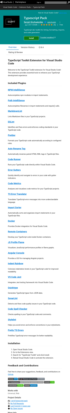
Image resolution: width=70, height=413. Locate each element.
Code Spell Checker (17, 309)
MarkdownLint (15, 111)
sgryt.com (51, 22)
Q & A (41, 47)
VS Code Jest (14, 277)
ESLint (11, 122)
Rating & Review (15, 52)
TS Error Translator (17, 194)
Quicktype (13, 288)
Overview (12, 47)
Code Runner (14, 159)
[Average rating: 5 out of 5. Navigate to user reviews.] (48, 24)
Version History (28, 47)
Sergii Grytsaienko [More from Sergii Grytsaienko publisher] (33, 21)
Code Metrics (14, 183)
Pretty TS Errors (16, 330)
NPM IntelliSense (16, 90)
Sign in (39, 2)
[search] (55, 2)
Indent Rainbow (15, 263)
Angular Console (16, 253)
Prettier (11, 135)
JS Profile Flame (16, 242)
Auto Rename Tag (16, 148)
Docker (11, 221)
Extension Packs (25, 7)
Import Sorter (14, 207)
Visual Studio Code (10, 7)
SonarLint (12, 298)
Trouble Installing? (48, 37)
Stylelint (12, 319)
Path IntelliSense (16, 100)
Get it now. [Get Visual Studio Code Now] (63, 13)
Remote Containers (17, 231)
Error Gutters (14, 170)
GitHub (10, 374)
